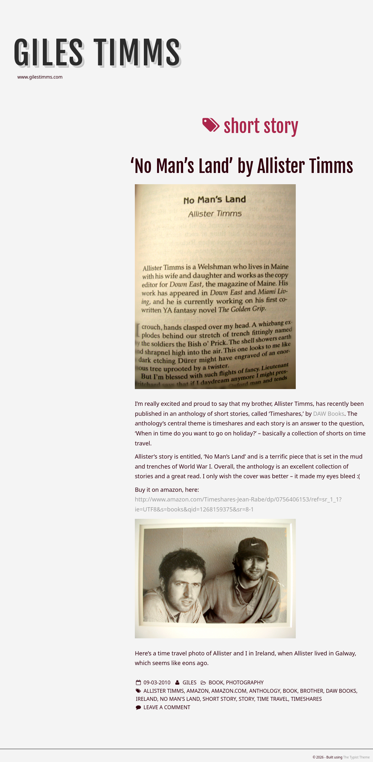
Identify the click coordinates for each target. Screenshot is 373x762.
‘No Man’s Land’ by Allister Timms (241, 166)
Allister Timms (164, 690)
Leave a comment (167, 707)
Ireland (146, 698)
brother (311, 690)
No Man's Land (180, 698)
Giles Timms (97, 53)
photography (245, 682)
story (246, 698)
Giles (189, 682)
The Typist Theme (356, 757)
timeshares (306, 698)
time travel (272, 698)
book (216, 682)
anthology (264, 690)
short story (219, 698)
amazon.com (229, 690)
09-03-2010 (157, 682)
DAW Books (328, 413)
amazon (198, 690)
